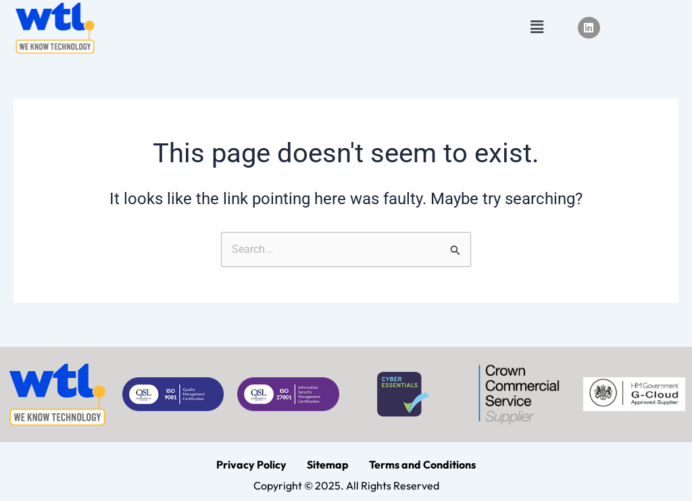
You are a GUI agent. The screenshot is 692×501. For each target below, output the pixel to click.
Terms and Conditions (422, 464)
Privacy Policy (251, 464)
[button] (536, 28)
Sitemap (328, 464)
